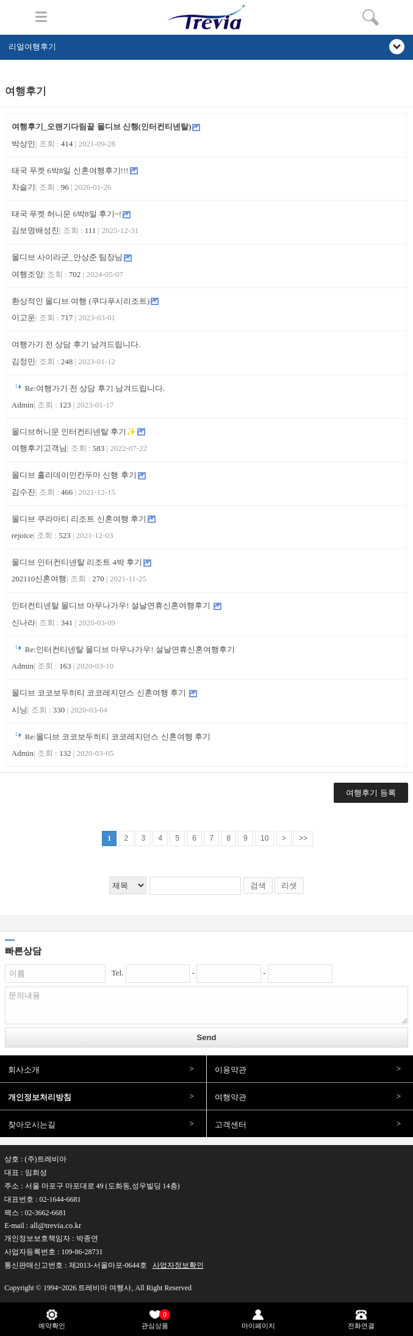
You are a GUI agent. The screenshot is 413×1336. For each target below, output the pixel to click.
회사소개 (24, 1069)
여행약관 (230, 1097)
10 (264, 838)
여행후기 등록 (370, 792)
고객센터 (230, 1124)
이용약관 (230, 1069)
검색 (258, 885)
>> (303, 838)
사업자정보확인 (178, 1265)
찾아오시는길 (32, 1124)
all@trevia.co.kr (55, 1225)
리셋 (289, 885)
